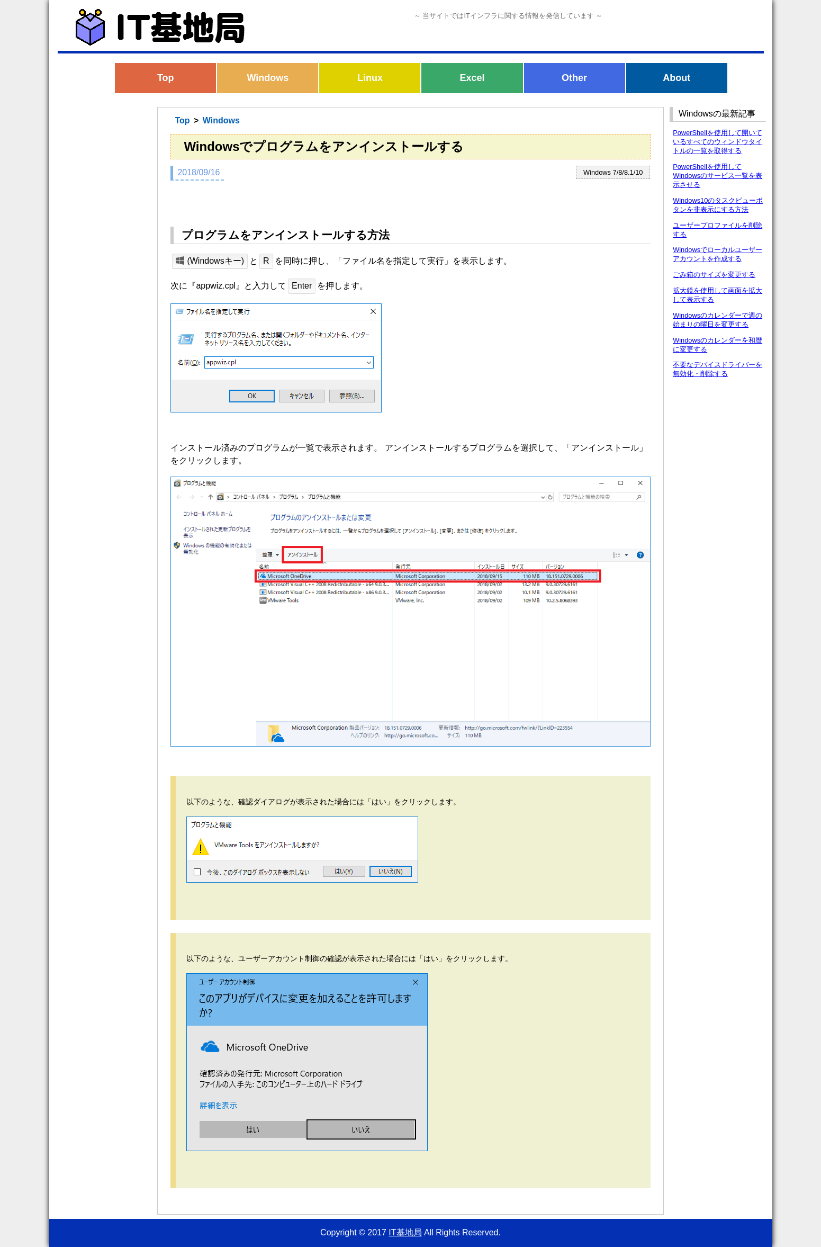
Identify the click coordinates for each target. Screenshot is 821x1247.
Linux (370, 78)
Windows (267, 78)
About (676, 78)
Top (165, 78)
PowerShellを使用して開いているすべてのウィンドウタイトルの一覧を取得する (717, 142)
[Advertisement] (103, 274)
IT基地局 (405, 1232)
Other (574, 78)
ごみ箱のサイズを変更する (714, 275)
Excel (472, 78)
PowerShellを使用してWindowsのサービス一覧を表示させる (717, 176)
